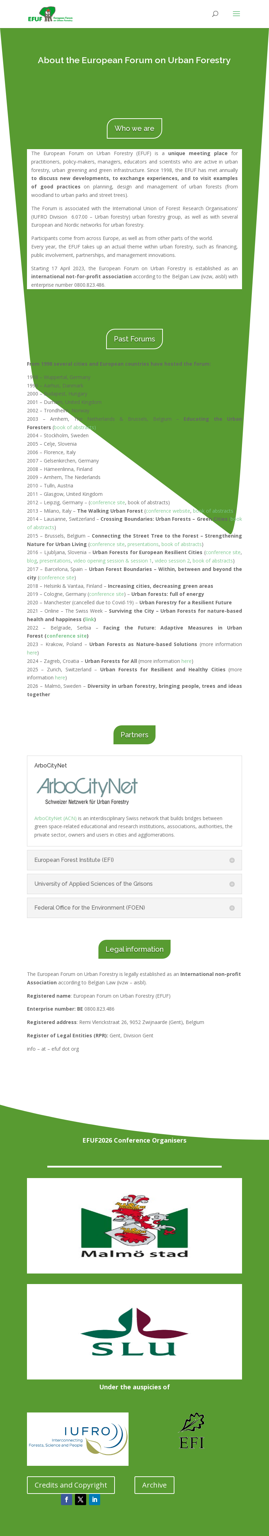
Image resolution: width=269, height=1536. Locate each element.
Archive (154, 1485)
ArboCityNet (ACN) (55, 818)
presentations (143, 544)
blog (32, 560)
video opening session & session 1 (113, 560)
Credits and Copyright (71, 1485)
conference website (168, 510)
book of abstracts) (75, 427)
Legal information (134, 949)
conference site (107, 502)
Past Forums (134, 339)
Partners (134, 735)
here (32, 652)
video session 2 (172, 560)
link (89, 619)
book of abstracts (213, 510)
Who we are (134, 128)
